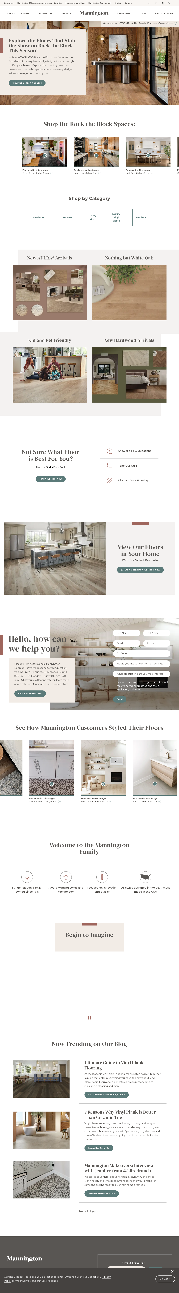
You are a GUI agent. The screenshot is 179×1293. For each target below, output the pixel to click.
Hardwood (45, 13)
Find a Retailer (164, 13)
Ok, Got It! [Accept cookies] (165, 1278)
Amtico (118, 3)
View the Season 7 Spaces (27, 82)
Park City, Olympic (139, 173)
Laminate (66, 13)
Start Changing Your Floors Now (140, 569)
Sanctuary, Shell (85, 173)
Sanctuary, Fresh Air (139, 801)
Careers (128, 3)
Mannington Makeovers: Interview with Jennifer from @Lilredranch (119, 1168)
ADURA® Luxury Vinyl (18, 13)
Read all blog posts (89, 1211)
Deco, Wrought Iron (88, 801)
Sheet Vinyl (123, 13)
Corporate (9, 3)
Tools (143, 13)
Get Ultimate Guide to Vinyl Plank (106, 1094)
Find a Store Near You (30, 693)
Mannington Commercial (99, 3)
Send (120, 699)
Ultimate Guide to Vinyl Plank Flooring (114, 1065)
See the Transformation (101, 1193)
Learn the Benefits (98, 1148)
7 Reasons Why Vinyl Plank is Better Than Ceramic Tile (120, 1114)
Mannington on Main (75, 3)
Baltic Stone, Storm (36, 173)
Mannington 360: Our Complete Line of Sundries (39, 3)
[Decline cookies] (172, 1270)
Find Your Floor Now (51, 479)
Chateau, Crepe (160, 23)
